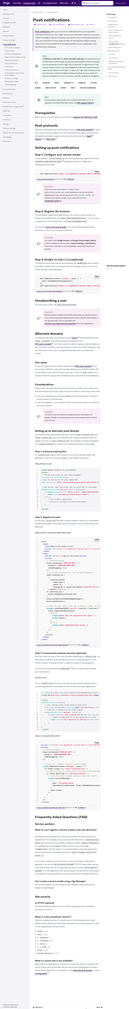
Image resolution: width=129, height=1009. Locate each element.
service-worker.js (48, 179)
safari (63, 88)
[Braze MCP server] (9, 102)
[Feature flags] (8, 94)
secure (74, 338)
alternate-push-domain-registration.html (55, 645)
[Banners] (6, 31)
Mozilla (38, 139)
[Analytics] (6, 98)
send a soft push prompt (56, 227)
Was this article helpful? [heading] (116, 266)
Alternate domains (114, 51)
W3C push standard (85, 130)
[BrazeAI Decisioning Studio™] (13, 107)
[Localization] (7, 115)
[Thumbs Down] (111, 269)
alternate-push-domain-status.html (54, 808)
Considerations (113, 58)
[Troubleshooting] (10, 85)
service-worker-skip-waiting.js (52, 291)
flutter (93, 83)
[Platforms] (6, 27)
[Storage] (6, 124)
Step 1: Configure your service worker (116, 31)
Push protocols (113, 21)
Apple (89, 136)
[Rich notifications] (11, 64)
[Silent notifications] (11, 60)
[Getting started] (8, 14)
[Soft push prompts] (11, 70)
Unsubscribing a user (114, 47)
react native (50, 88)
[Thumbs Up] (108, 269)
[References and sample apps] (13, 133)
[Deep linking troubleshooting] (15, 57)
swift (57, 83)
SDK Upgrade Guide (84, 103)
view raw (40, 179)
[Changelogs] (7, 137)
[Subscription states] (12, 82)
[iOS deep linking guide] (13, 54)
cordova (82, 83)
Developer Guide (38, 12)
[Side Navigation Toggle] (27, 8)
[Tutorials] (6, 18)
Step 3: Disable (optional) (117, 43)
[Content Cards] (8, 36)
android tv (68, 83)
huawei (38, 88)
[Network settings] (9, 128)
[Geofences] (7, 120)
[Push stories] (9, 67)
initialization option (52, 201)
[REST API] (6, 111)
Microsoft (51, 139)
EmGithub (70, 179)
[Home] (5, 10)
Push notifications (42, 32)
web (36, 83)
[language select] (76, 3)
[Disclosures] (7, 141)
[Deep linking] (9, 51)
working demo (41, 973)
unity (73, 88)
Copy (97, 171)
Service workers (114, 73)
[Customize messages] (12, 48)
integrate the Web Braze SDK (85, 117)
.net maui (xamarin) (88, 88)
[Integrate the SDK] (9, 23)
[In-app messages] (9, 40)
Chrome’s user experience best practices (60, 324)
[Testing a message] (11, 78)
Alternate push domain (82, 970)
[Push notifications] (9, 44)
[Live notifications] (9, 89)
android (46, 83)
